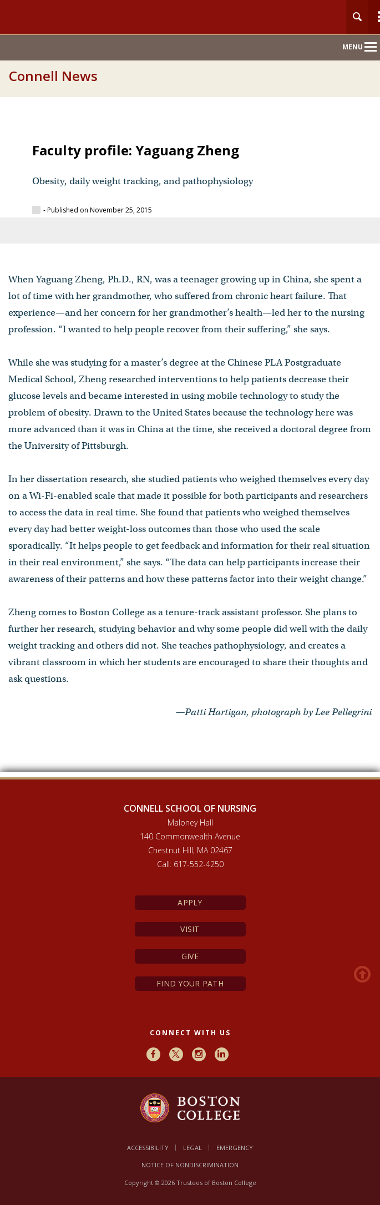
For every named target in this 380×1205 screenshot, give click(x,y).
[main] (190, 447)
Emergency (234, 1147)
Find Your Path (190, 983)
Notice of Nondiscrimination (190, 1165)
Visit (189, 929)
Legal (192, 1147)
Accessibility (148, 1147)
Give (190, 956)
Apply (190, 902)
